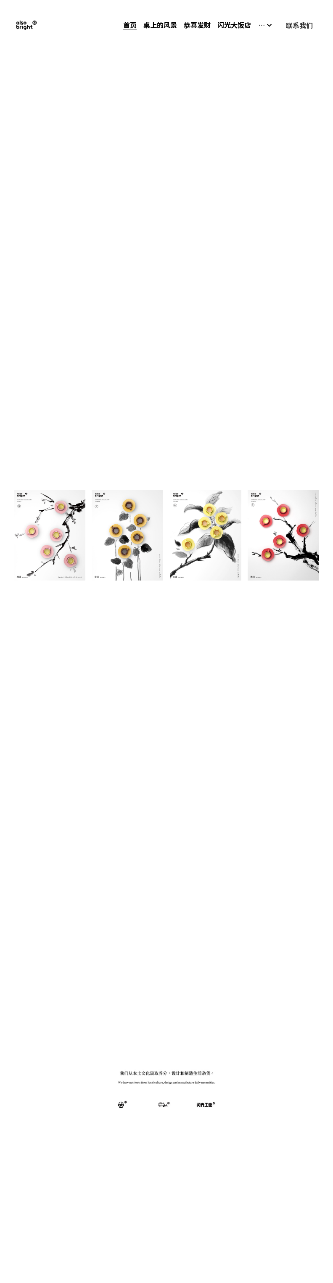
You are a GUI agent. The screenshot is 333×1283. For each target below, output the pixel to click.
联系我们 (299, 25)
